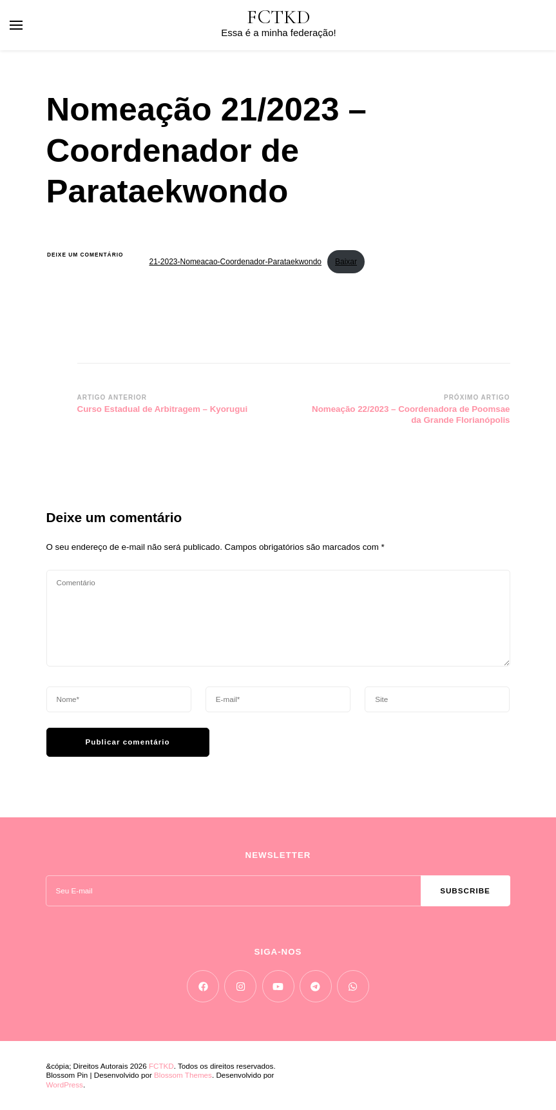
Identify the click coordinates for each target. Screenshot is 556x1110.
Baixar (346, 261)
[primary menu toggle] (16, 25)
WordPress (64, 1084)
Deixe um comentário (88, 255)
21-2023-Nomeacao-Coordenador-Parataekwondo (235, 261)
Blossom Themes (183, 1075)
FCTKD (279, 17)
